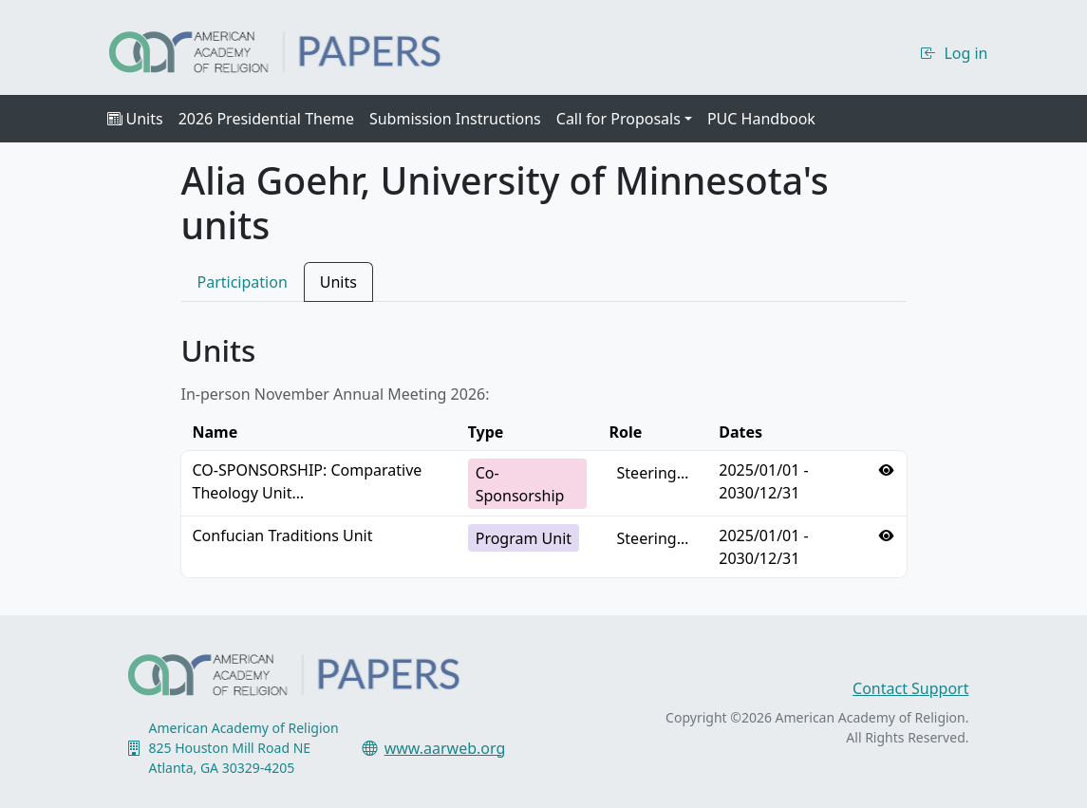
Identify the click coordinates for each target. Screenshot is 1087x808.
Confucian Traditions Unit (283, 535)
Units (135, 118)
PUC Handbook (761, 118)
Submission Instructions (455, 118)
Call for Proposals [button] (618, 118)
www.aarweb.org (445, 748)
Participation (242, 282)
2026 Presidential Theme (266, 118)
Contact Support (910, 688)
